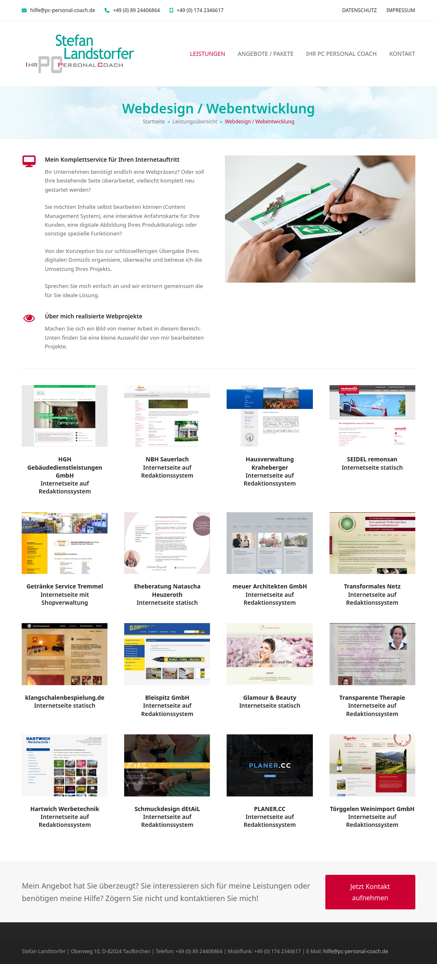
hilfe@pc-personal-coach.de (62, 10)
